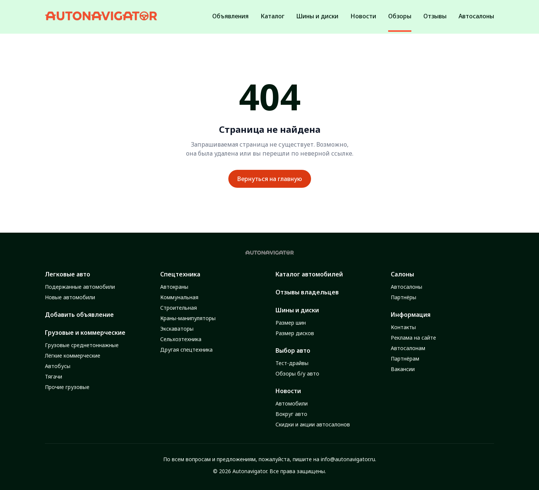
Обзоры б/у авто (297, 373)
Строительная (178, 307)
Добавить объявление (79, 314)
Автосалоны (406, 286)
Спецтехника (180, 274)
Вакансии (403, 369)
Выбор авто (292, 350)
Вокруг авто (291, 413)
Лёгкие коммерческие (72, 355)
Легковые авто (67, 274)
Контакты (403, 327)
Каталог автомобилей (309, 274)
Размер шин (290, 322)
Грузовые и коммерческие (85, 332)
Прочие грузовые (67, 387)
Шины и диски (297, 310)
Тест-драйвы (291, 363)
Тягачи (53, 376)
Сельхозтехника (180, 339)
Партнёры (403, 297)
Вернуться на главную (269, 179)
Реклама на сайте (413, 337)
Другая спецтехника (186, 349)
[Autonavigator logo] (101, 16)
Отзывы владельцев (307, 292)
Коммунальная (179, 297)
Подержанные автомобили (80, 286)
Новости (288, 391)
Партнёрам (405, 358)
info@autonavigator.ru (348, 459)
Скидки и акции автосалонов (312, 424)
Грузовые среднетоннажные (82, 345)
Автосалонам (408, 348)
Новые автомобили (70, 297)
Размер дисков (294, 333)
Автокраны (174, 286)
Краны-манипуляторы (188, 318)
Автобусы (57, 366)
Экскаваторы (177, 328)
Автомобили (291, 403)
